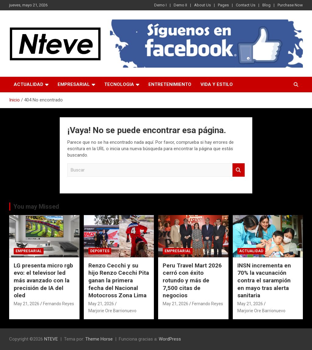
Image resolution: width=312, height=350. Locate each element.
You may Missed (36, 206)
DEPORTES (99, 251)
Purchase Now (290, 5)
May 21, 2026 (26, 303)
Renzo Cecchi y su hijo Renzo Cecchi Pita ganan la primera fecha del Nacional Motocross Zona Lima (118, 280)
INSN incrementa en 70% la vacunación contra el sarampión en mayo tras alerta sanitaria (264, 280)
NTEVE (51, 339)
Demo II (180, 5)
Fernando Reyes (58, 303)
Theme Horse (99, 339)
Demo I (160, 5)
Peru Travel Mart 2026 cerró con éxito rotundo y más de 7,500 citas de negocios (192, 280)
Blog (266, 5)
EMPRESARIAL (74, 84)
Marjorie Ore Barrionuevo (112, 310)
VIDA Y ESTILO (216, 84)
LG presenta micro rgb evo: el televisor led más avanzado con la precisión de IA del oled (43, 280)
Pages (223, 5)
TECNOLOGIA (119, 84)
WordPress (170, 339)
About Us (202, 5)
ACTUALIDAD (28, 84)
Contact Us (245, 5)
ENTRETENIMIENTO (169, 84)
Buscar (238, 170)
